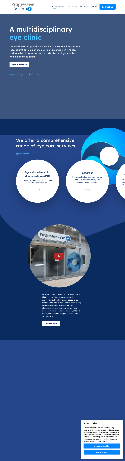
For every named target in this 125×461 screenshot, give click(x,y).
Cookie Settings (102, 453)
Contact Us (107, 7)
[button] (12, 74)
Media (95, 7)
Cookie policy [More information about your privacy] (102, 442)
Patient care (72, 7)
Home (54, 7)
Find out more (19, 64)
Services (61, 7)
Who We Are (85, 7)
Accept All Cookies (101, 446)
